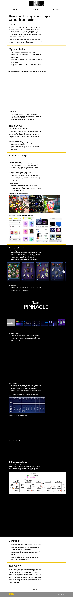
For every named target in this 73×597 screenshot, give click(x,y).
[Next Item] (63, 271)
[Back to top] (36, 589)
